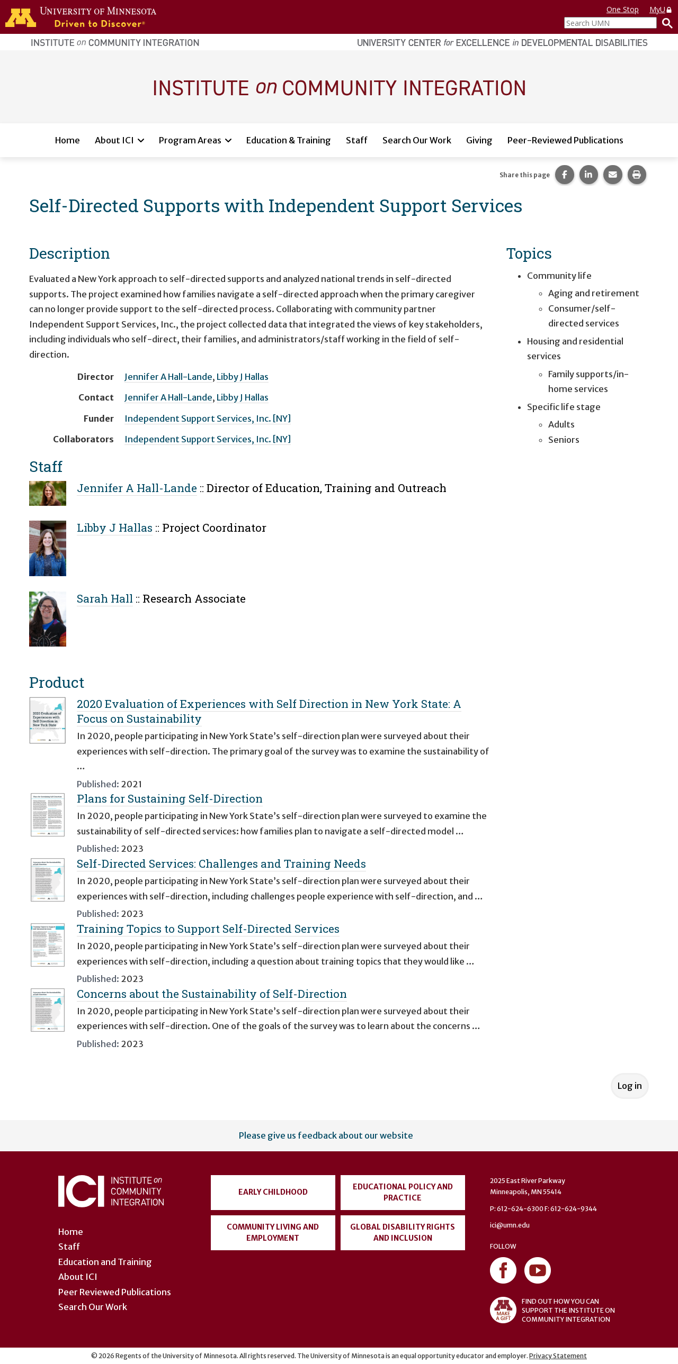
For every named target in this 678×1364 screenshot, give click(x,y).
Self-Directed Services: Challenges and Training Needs (221, 863)
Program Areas (190, 140)
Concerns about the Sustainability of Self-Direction (212, 993)
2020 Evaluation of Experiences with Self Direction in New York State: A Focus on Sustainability (269, 710)
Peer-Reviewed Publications (565, 140)
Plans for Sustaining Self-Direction (170, 798)
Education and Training (105, 1262)
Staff (357, 140)
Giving (479, 140)
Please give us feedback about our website (326, 1135)
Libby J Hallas (243, 376)
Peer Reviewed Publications (114, 1292)
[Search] (665, 23)
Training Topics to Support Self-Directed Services (208, 928)
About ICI (114, 140)
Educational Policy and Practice (403, 1192)
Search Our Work (416, 140)
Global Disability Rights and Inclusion (402, 1232)
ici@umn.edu (510, 1225)
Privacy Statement (558, 1356)
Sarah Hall (105, 598)
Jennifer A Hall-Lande (168, 376)
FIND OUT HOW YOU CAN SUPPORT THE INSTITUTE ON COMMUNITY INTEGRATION (552, 1310)
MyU (661, 9)
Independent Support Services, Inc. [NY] (207, 418)
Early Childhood (273, 1192)
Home (67, 140)
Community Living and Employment (273, 1232)
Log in (630, 1085)
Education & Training (288, 140)
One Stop (622, 9)
